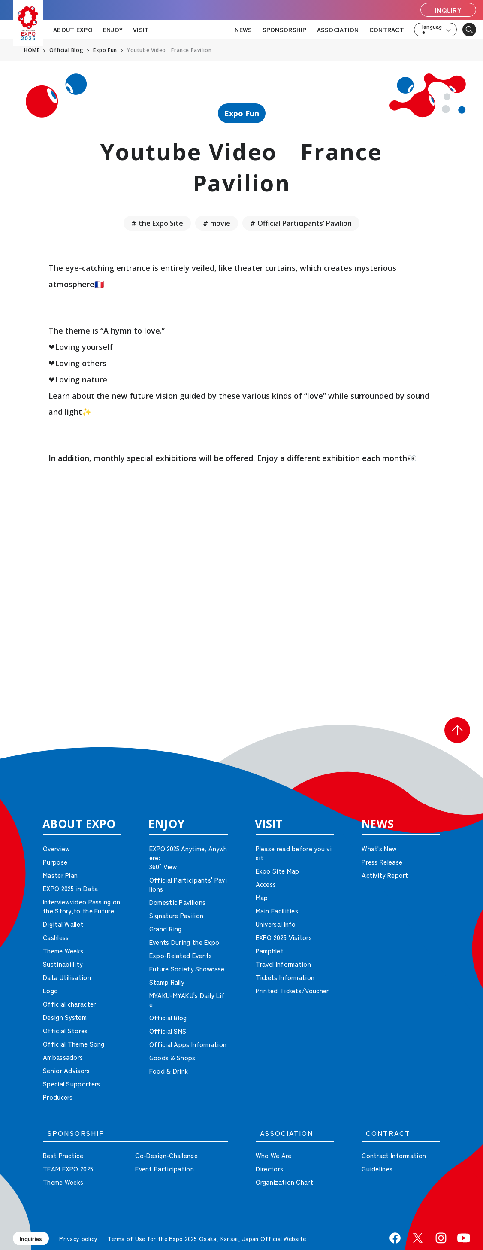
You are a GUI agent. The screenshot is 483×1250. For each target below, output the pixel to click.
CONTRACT (386, 29)
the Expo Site (161, 223)
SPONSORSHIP (285, 29)
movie (220, 223)
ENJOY (113, 29)
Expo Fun (241, 113)
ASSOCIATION (338, 29)
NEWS (243, 29)
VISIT (141, 29)
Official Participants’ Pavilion (304, 223)
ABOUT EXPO (73, 29)
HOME (31, 50)
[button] (457, 730)
